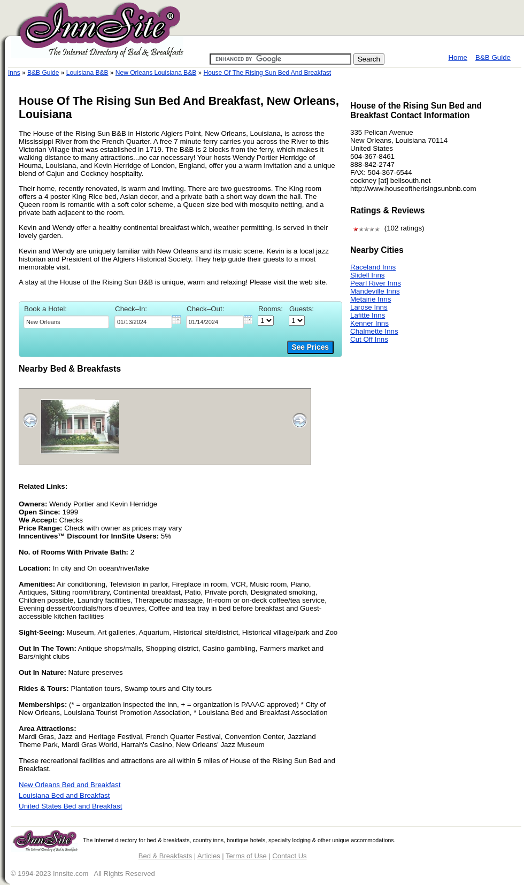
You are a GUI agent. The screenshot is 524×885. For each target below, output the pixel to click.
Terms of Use (246, 856)
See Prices (310, 347)
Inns (14, 72)
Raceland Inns (373, 267)
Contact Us (289, 856)
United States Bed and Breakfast (70, 806)
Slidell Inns (367, 275)
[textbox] (66, 321)
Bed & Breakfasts (165, 856)
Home (457, 57)
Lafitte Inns (367, 315)
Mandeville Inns (375, 291)
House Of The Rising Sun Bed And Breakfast (268, 72)
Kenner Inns (369, 323)
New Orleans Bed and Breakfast (69, 785)
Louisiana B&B (87, 72)
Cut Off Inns (369, 339)
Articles (208, 856)
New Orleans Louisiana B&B (155, 72)
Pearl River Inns (375, 283)
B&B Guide (493, 57)
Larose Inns (369, 307)
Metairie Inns (370, 299)
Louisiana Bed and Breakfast (64, 795)
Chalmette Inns (374, 331)
